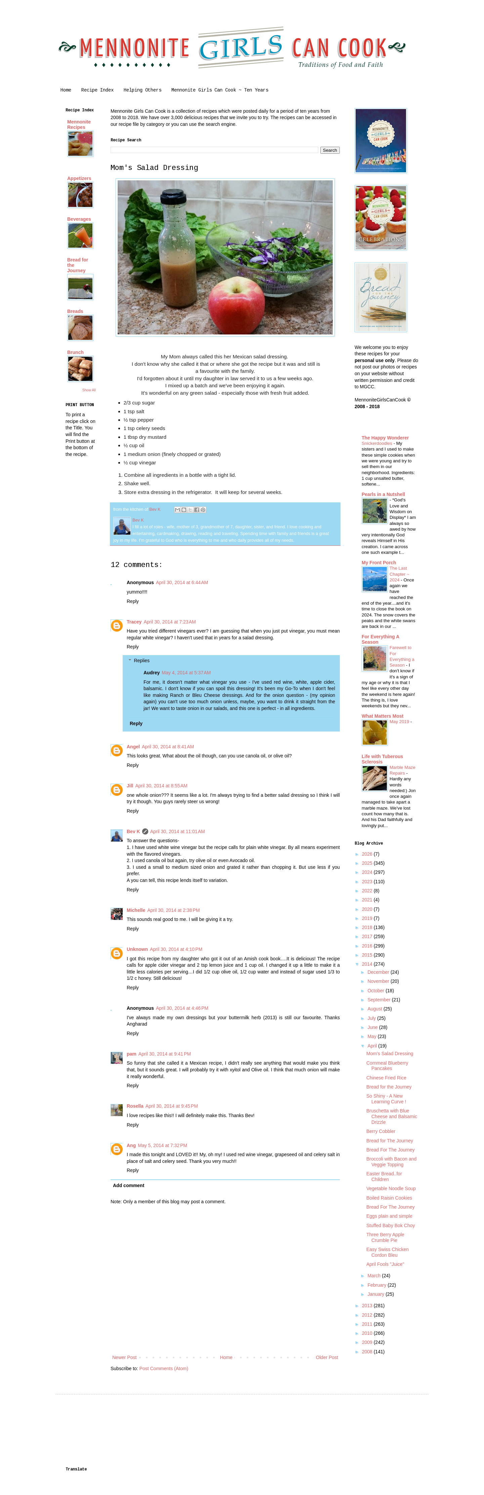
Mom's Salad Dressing (389, 1053)
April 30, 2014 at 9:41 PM (164, 1054)
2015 (368, 955)
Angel (133, 746)
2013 (368, 1305)
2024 (368, 872)
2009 (368, 1342)
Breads (75, 311)
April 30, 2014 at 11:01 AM (177, 831)
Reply (133, 601)
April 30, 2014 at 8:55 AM (161, 785)
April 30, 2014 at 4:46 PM (182, 1008)
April (372, 1045)
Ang (131, 1145)
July (372, 1018)
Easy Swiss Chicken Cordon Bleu (387, 1252)
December (378, 972)
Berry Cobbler (380, 1131)
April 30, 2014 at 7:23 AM (170, 622)
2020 (368, 909)
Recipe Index (97, 90)
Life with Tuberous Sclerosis (382, 759)
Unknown (137, 949)
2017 (368, 936)
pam (131, 1054)
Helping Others (142, 90)
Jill (130, 785)
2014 (368, 964)
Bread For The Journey (390, 1149)
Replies (142, 660)
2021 (368, 899)
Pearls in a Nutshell (383, 494)
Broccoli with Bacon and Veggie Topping (391, 1161)
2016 (368, 946)
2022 (368, 890)
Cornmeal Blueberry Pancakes (387, 1065)
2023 (368, 881)
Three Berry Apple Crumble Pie (385, 1237)
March (374, 1275)
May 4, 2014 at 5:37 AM (186, 672)
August (375, 1008)
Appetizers (79, 178)
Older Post (327, 1357)
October (376, 990)
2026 (368, 854)
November (378, 981)
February (377, 1285)
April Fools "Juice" (385, 1264)
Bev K (133, 831)
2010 (368, 1333)
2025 (368, 863)
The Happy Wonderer (385, 437)
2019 (368, 918)
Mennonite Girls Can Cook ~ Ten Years (219, 90)
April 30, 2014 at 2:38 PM (173, 910)
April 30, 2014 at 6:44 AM (182, 582)
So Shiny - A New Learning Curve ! (386, 1098)
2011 (368, 1324)
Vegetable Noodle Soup (391, 1188)
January (376, 1294)
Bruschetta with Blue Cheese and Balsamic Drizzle (391, 1116)
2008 (368, 1351)
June (373, 1027)
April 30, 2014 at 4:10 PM (176, 949)
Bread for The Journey (389, 1140)
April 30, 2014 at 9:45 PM (172, 1106)
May (372, 1036)
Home (66, 90)
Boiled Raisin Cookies (389, 1198)
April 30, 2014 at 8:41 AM (168, 746)
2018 (368, 927)
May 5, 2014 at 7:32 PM (162, 1145)
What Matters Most (382, 716)
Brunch (75, 352)
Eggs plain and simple (389, 1216)
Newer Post (124, 1357)
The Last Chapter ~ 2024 (399, 574)
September (379, 999)
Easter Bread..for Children (384, 1176)
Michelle (136, 910)
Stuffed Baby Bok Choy (390, 1225)
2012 (368, 1315)
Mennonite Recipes (79, 124)
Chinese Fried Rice (386, 1077)
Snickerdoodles (378, 443)
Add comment (128, 1185)
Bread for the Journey (389, 1087)
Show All (89, 390)
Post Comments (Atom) (163, 1368)
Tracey (134, 622)
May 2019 (400, 721)
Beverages (79, 219)
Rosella (135, 1106)
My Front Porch (379, 562)
